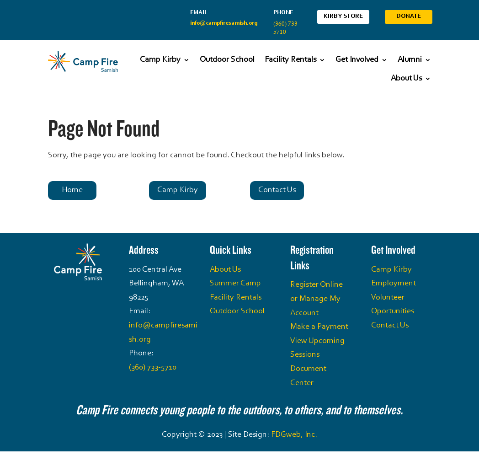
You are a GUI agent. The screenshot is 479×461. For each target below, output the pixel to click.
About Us (406, 79)
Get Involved (356, 60)
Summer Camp (235, 283)
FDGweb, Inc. (294, 435)
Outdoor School (227, 60)
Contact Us (277, 190)
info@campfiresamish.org (223, 23)
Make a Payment (319, 327)
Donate (408, 16)
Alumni (410, 60)
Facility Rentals (290, 60)
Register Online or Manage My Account (316, 299)
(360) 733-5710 (152, 368)
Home (72, 190)
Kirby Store (343, 16)
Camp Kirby (160, 60)
